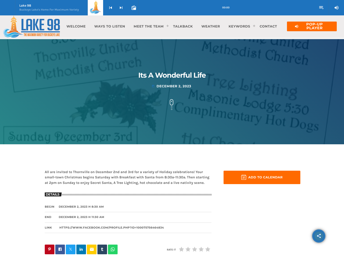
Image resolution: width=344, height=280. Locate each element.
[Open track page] (133, 7)
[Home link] (31, 26)
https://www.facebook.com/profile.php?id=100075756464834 (111, 227)
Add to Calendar (262, 177)
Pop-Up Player (308, 26)
